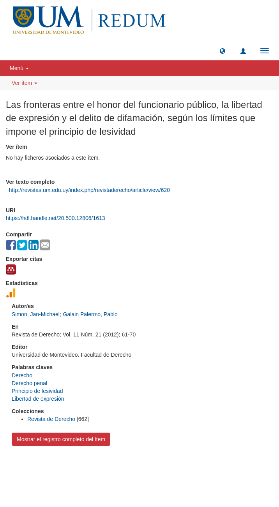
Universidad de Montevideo (123, 466)
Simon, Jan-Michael (36, 314)
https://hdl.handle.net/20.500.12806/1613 (55, 218)
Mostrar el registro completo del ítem (61, 439)
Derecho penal (29, 383)
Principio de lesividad (37, 391)
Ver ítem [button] (24, 83)
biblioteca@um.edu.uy (207, 478)
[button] (222, 50)
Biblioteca (181, 466)
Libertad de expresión (38, 399)
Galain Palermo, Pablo (90, 314)
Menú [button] (19, 68)
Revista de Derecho (51, 419)
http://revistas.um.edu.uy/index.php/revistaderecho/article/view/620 (89, 190)
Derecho (22, 375)
